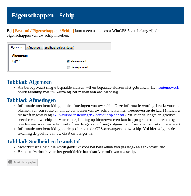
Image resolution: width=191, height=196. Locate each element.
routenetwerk (168, 87)
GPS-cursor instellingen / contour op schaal (88, 115)
